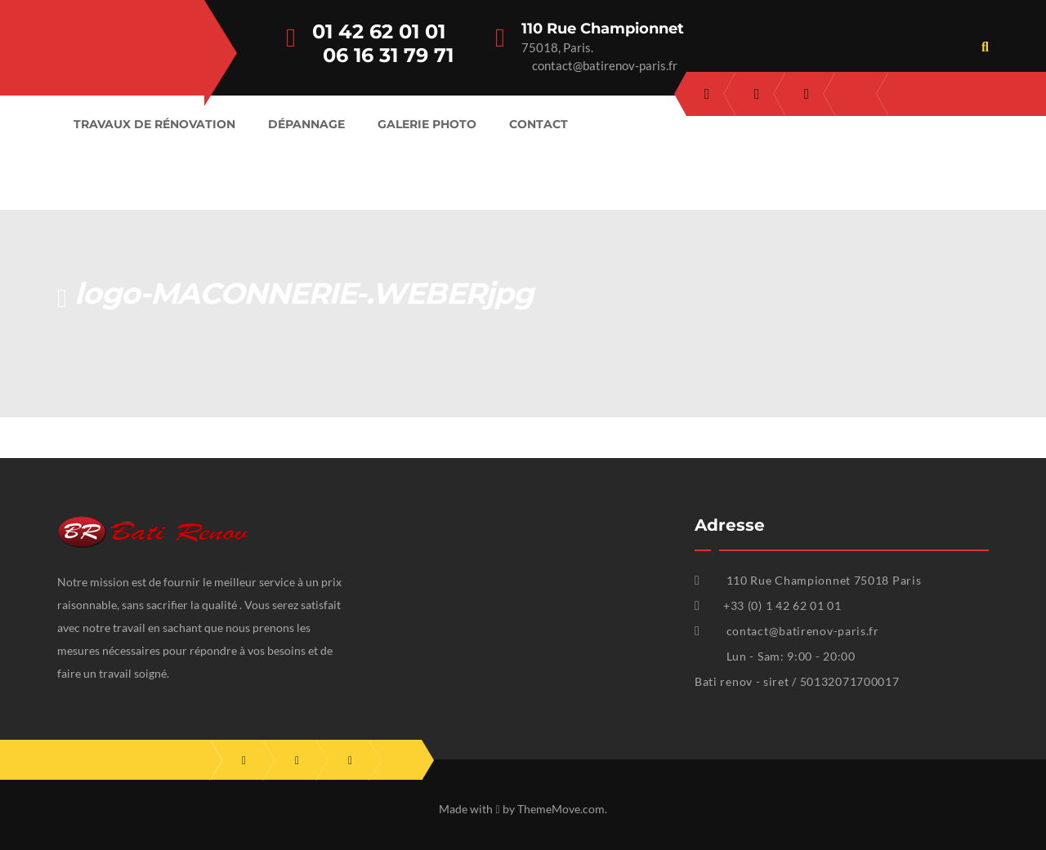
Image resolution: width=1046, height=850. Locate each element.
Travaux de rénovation (154, 124)
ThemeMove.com (561, 809)
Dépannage (306, 124)
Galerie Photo (427, 124)
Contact (538, 124)
